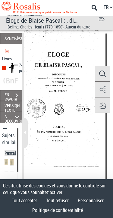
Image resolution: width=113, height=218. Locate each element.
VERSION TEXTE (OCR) (13, 107)
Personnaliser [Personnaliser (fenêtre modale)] (91, 200)
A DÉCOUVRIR (13, 117)
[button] (102, 74)
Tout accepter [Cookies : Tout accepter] (24, 200)
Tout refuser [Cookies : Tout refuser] (57, 200)
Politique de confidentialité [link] (57, 210)
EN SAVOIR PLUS (13, 96)
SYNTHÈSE (13, 38)
